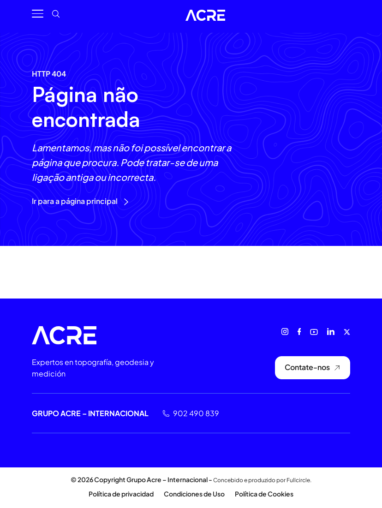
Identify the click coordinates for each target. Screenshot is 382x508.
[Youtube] (314, 332)
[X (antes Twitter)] (347, 332)
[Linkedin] (330, 331)
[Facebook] (299, 331)
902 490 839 (196, 413)
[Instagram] (284, 331)
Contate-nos (312, 367)
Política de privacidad (121, 494)
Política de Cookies (264, 494)
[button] (42, 18)
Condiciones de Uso (194, 494)
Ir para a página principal (80, 201)
